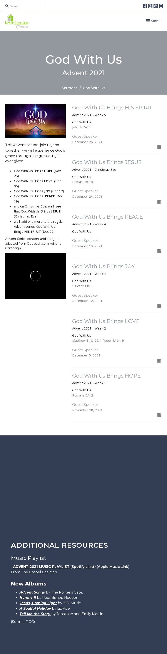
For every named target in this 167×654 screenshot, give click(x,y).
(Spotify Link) (53, 567)
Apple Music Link (113, 567)
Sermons (70, 88)
